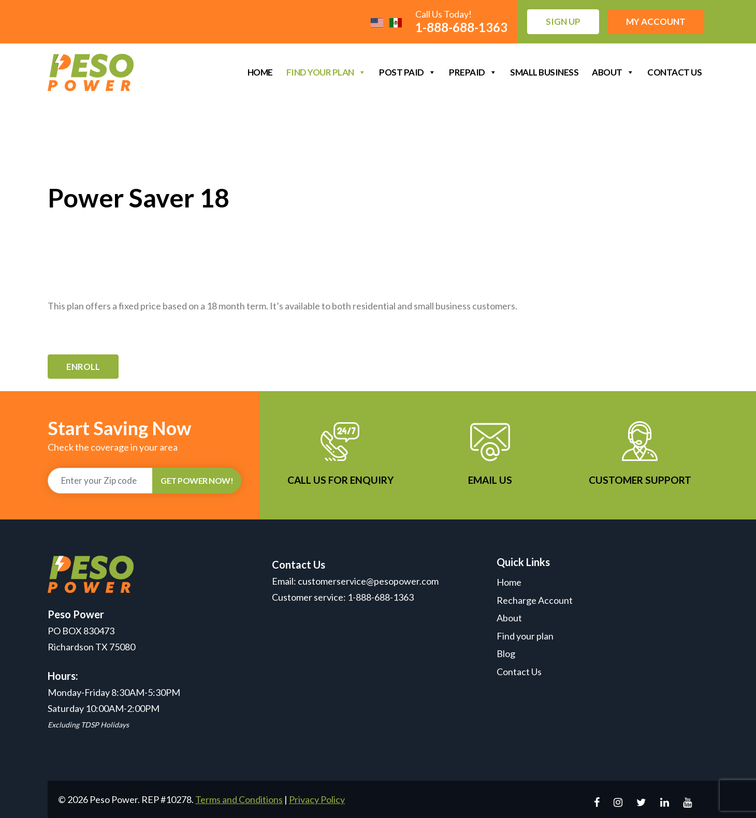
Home (260, 72)
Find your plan (326, 72)
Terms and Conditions (239, 799)
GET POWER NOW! (197, 480)
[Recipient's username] (100, 481)
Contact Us (674, 72)
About (613, 72)
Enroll (83, 366)
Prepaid (473, 72)
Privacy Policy (317, 799)
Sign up (563, 21)
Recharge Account (535, 600)
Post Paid (407, 72)
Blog (506, 653)
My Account (656, 21)
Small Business (544, 72)
